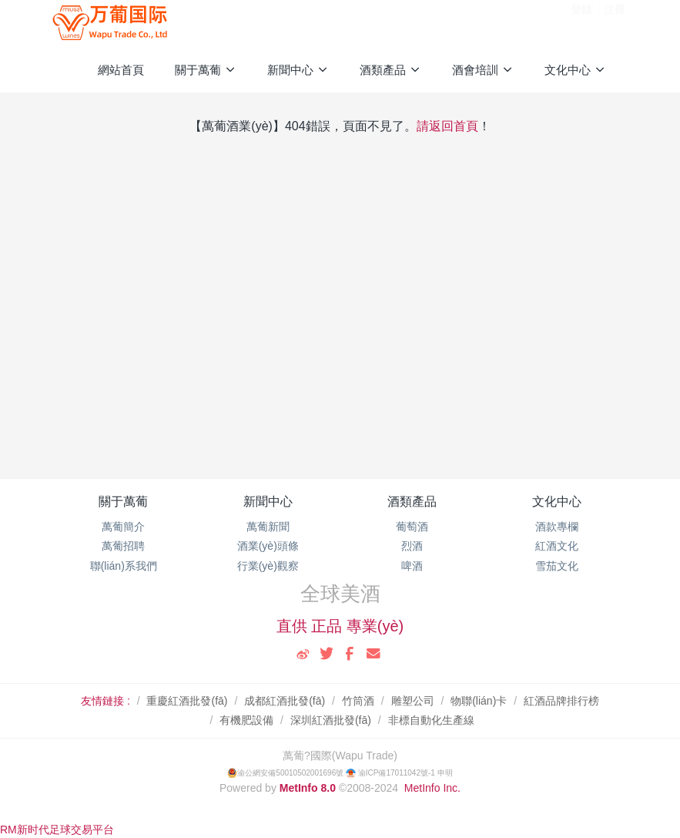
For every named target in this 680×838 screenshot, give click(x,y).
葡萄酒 (412, 526)
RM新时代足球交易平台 (57, 829)
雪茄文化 (556, 566)
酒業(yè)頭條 (268, 546)
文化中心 (556, 501)
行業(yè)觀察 (268, 566)
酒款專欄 (556, 526)
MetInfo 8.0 (308, 788)
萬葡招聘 (123, 546)
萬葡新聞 (268, 526)
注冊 (614, 22)
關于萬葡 (123, 501)
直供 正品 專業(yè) (340, 626)
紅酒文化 (556, 546)
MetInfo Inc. (432, 788)
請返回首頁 (447, 126)
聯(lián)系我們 (123, 566)
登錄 (581, 22)
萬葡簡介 (123, 526)
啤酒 (412, 566)
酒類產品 (412, 501)
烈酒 (412, 546)
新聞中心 (268, 501)
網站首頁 (121, 69)
